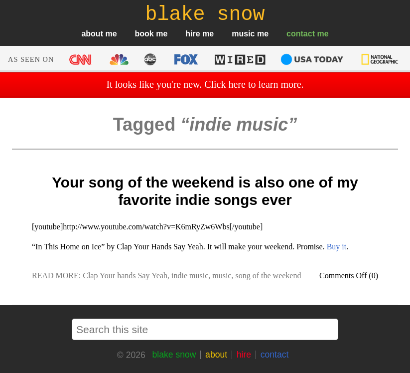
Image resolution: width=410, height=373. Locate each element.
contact (300, 33)
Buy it (337, 246)
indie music (189, 275)
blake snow (174, 355)
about (92, 33)
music (243, 33)
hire (192, 33)
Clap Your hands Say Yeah (125, 275)
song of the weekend (268, 275)
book (144, 33)
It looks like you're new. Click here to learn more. (204, 84)
